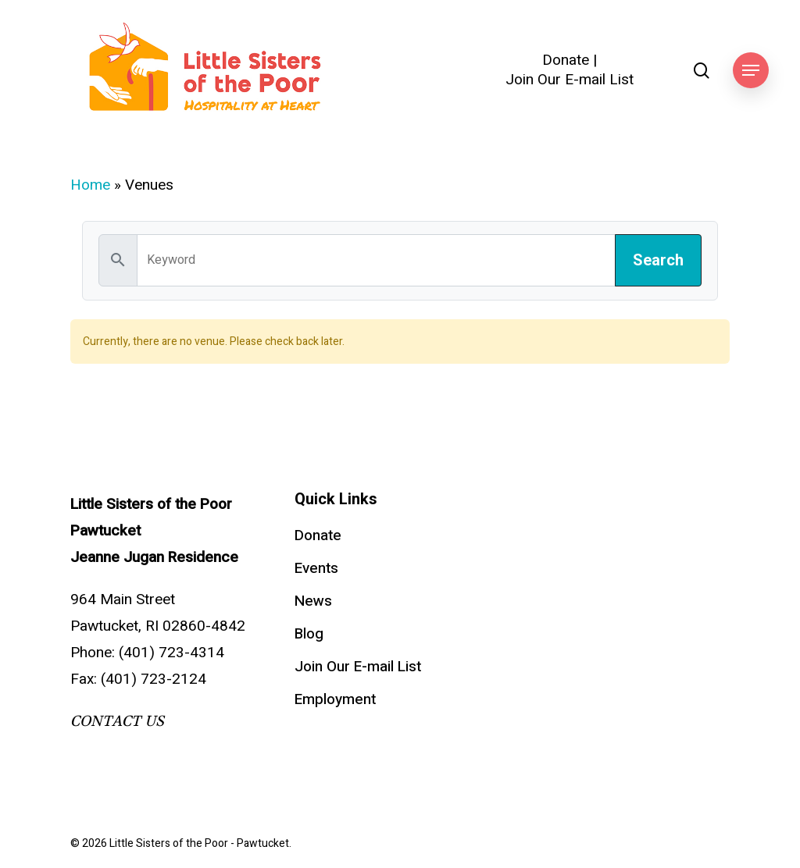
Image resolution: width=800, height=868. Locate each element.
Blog (309, 634)
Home (90, 185)
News (313, 601)
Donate (565, 60)
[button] (751, 70)
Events (316, 568)
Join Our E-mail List (569, 80)
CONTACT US (117, 721)
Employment (335, 699)
